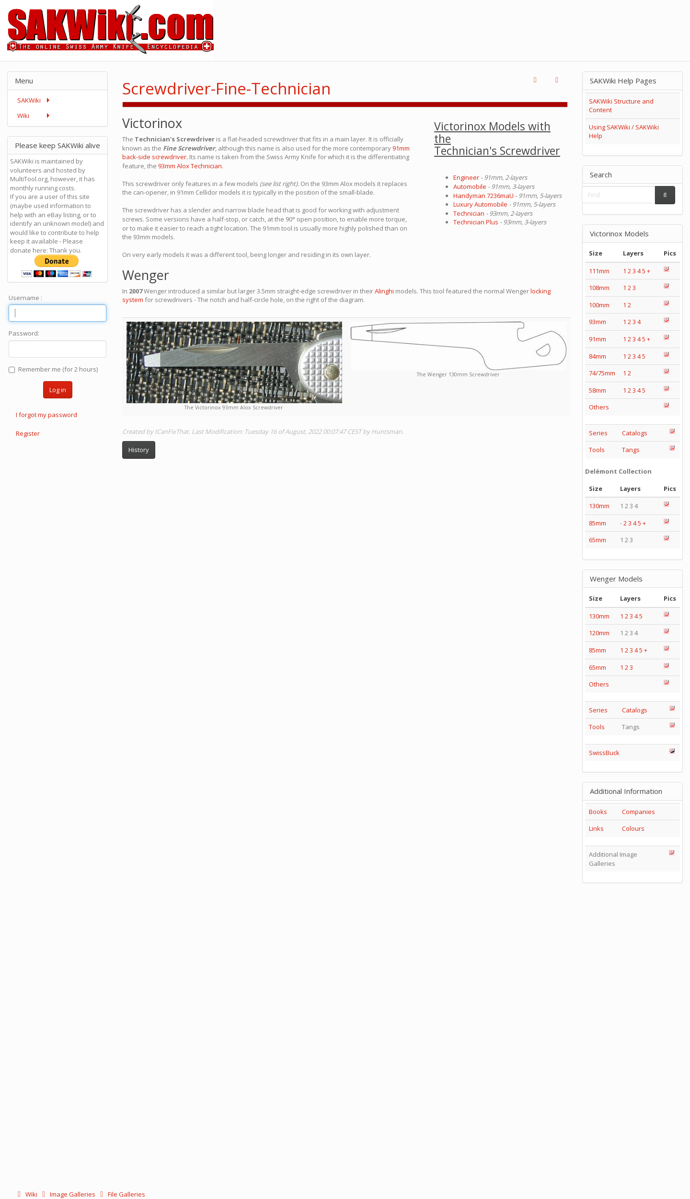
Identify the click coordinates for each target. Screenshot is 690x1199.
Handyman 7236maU (483, 195)
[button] (535, 80)
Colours (633, 828)
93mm (597, 321)
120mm (599, 633)
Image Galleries (68, 1194)
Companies (638, 811)
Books (598, 811)
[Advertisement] (515, 21)
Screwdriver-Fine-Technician (226, 88)
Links (596, 828)
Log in (57, 389)
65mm (597, 539)
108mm (599, 287)
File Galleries (121, 1194)
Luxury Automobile (480, 204)
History (138, 449)
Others (599, 407)
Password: (24, 333)
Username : (25, 297)
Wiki (26, 1194)
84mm (597, 356)
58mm (597, 390)
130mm (599, 505)
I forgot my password (46, 414)
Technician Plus (475, 222)
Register (28, 433)
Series (598, 433)
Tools (597, 449)
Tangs (631, 449)
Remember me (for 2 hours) (53, 369)
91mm (597, 339)
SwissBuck (604, 752)
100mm (599, 305)
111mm (599, 271)
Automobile (469, 186)
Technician (468, 213)
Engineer (466, 177)
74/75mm (602, 373)
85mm (597, 523)
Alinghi (385, 291)
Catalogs (634, 433)
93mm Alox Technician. (190, 166)
